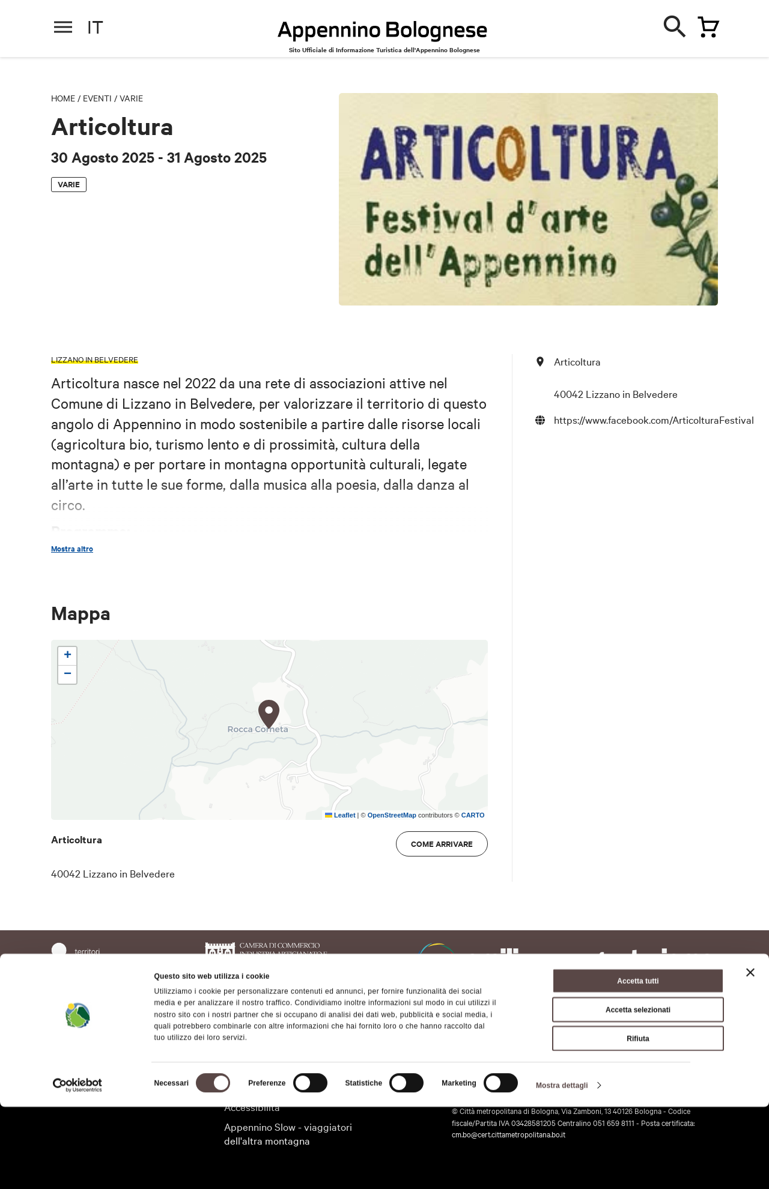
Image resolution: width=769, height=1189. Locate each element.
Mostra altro (72, 548)
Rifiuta (638, 1120)
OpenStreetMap (392, 815)
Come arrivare (442, 843)
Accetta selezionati (638, 1092)
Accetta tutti (637, 1063)
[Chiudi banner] (750, 1054)
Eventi (97, 98)
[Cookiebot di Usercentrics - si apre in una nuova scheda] (77, 1167)
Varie (131, 98)
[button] (269, 715)
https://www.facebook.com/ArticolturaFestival (654, 419)
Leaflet (340, 815)
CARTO (473, 815)
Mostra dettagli (562, 1167)
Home (63, 98)
